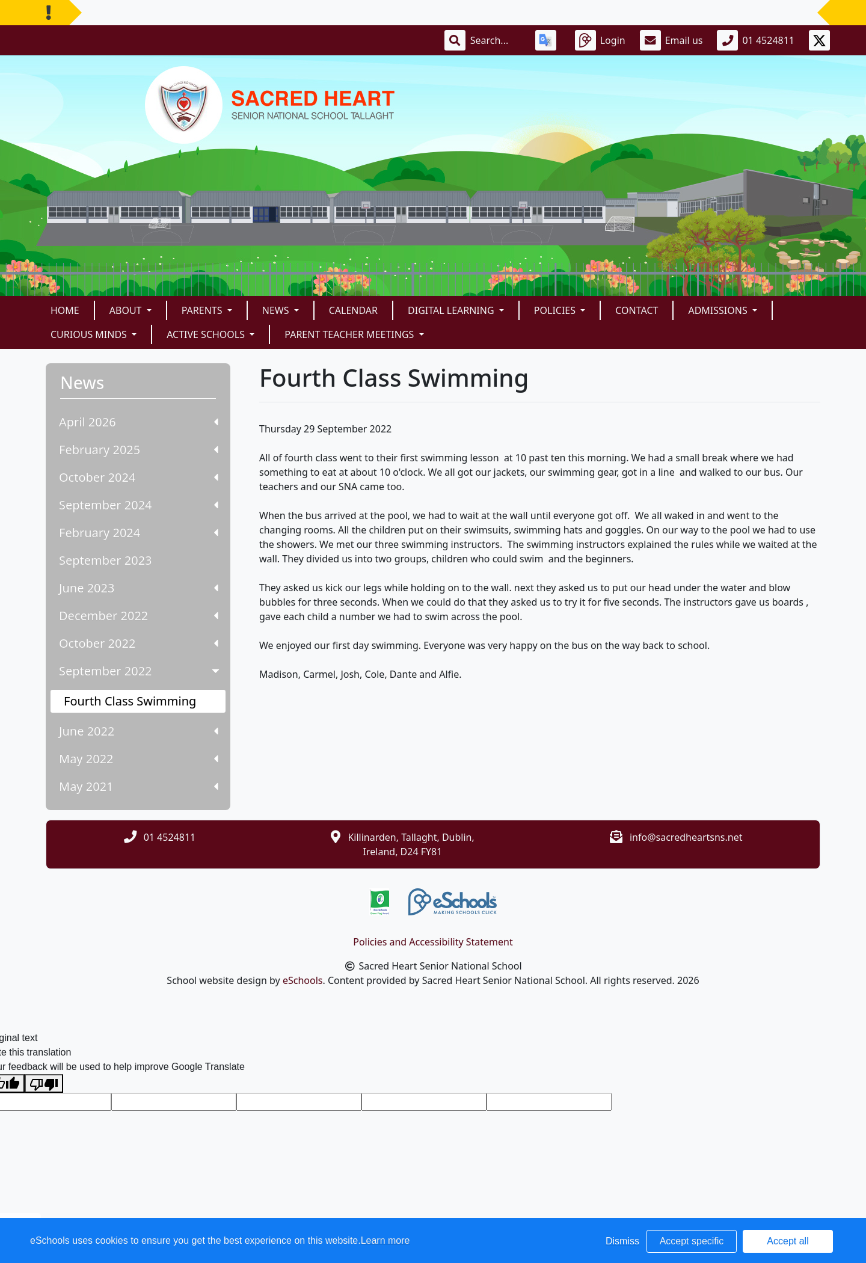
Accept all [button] (787, 1241)
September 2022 (140, 671)
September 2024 (138, 505)
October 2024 (138, 477)
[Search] (495, 40)
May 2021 (138, 786)
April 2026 (138, 422)
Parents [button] (203, 310)
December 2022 (138, 615)
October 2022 (138, 643)
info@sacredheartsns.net (686, 837)
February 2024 (138, 532)
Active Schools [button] (207, 334)
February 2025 (138, 449)
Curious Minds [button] (90, 334)
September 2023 (105, 560)
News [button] (277, 310)
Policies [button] (556, 310)
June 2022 (138, 731)
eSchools (303, 980)
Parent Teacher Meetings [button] (350, 334)
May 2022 (138, 759)
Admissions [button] (718, 310)
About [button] (126, 310)
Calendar (353, 310)
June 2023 (138, 588)
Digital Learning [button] (452, 310)
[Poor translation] (44, 1083)
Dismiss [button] (622, 1241)
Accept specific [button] (692, 1241)
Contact (636, 310)
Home (65, 310)
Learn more (385, 1240)
